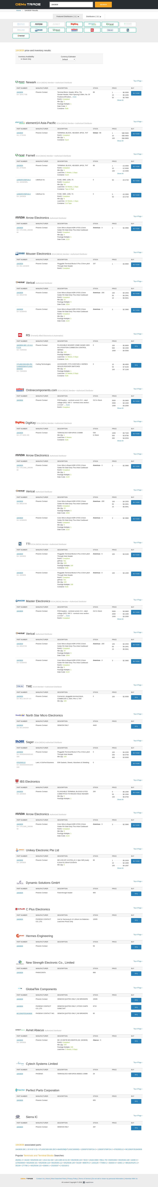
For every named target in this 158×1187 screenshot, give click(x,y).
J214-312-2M (48, 1160)
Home (18, 10)
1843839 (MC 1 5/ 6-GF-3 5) (26, 1149)
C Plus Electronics (38, 909)
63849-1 (46, 1166)
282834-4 (112, 1163)
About (48, 1179)
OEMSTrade (27, 1178)
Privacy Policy (72, 1179)
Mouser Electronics (56, 253)
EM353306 (113, 1160)
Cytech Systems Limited (42, 1063)
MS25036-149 (69, 1163)
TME (44, 686)
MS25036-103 (76, 1160)
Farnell (48, 155)
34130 (26, 1160)
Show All (120, 100)
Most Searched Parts (58, 1179)
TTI (46, 544)
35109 (17, 1166)
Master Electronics (56, 601)
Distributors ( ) (93, 16)
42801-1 (121, 1163)
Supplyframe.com (89, 1182)
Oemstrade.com (29, 4)
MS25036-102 (36, 1160)
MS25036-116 (44, 1163)
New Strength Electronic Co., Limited (51, 962)
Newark (49, 82)
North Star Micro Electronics (45, 715)
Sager (44, 742)
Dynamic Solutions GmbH (43, 882)
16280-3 (134, 1160)
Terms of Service (85, 1179)
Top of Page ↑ (138, 81)
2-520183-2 (64, 1166)
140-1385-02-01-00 (62, 1160)
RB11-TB (103, 1160)
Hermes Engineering (40, 936)
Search (103, 5)
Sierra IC (32, 1117)
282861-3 (19, 1160)
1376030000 (20, 1163)
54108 (78, 1163)
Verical (39, 282)
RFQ (136, 346)
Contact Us (40, 1179)
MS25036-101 (32, 1163)
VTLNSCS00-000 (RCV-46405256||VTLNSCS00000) (24, 366)
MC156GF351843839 (24, 1013)
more (74, 97)
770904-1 (103, 1163)
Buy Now (136, 93)
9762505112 (21, 762)
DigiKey (49, 422)
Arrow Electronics (46, 217)
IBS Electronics (30, 781)
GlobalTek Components (42, 989)
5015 (85, 1160)
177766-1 (25, 1166)
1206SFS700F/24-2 (24, 180)
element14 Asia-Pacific (59, 123)
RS (44, 335)
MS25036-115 (36, 1166)
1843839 (20, 92)
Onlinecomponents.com (59, 390)
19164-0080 (93, 1160)
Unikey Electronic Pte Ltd (43, 850)
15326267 (55, 1166)
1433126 (94, 1163)
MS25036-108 (123, 1160)
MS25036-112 (56, 1163)
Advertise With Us (131, 1179)
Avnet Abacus (43, 1030)
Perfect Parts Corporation (43, 1090)
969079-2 (86, 1163)
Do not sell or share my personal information (107, 1179)
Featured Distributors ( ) (68, 16)
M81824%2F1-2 (131, 1163)
